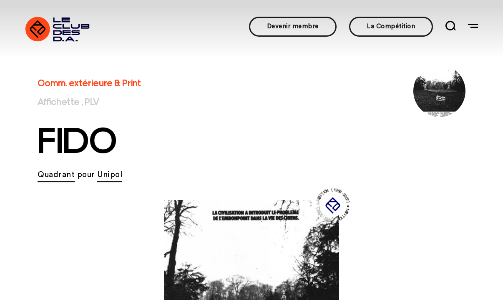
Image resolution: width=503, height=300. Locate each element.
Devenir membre (293, 26)
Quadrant (56, 175)
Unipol (109, 175)
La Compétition (391, 26)
